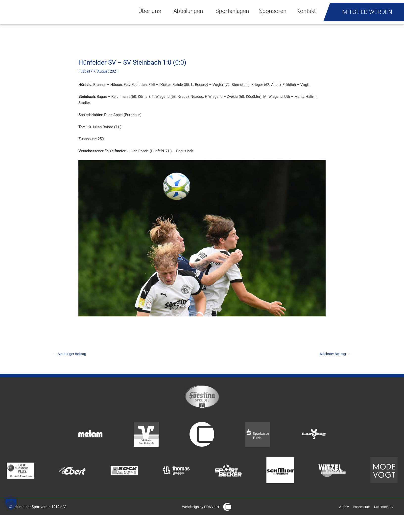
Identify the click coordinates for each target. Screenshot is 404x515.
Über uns (151, 11)
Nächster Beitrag (334, 354)
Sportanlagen (232, 11)
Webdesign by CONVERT (199, 507)
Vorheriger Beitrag (71, 354)
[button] (11, 504)
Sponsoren (272, 11)
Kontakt (306, 11)
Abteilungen (189, 11)
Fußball (84, 71)
